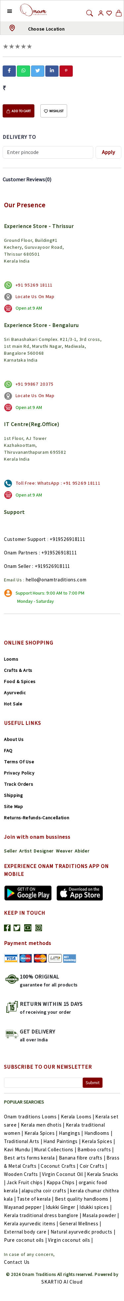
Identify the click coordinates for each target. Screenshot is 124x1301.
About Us (14, 739)
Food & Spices (20, 681)
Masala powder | (100, 1215)
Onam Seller (17, 566)
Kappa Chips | (63, 1182)
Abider (82, 851)
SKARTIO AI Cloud (61, 1282)
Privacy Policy (19, 773)
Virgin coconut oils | (70, 1240)
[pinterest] (66, 70)
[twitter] (37, 70)
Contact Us (17, 1262)
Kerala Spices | (41, 1133)
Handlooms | (98, 1133)
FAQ (8, 750)
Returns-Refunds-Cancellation (36, 817)
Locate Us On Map (35, 296)
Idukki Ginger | (62, 1207)
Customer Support (25, 539)
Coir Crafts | (93, 1166)
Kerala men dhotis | (43, 1125)
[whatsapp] (23, 70)
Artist (25, 851)
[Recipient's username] (48, 152)
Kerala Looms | (78, 1116)
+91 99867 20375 (35, 384)
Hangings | (71, 1133)
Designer (44, 851)
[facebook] (9, 70)
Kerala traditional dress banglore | (43, 1215)
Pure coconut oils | (26, 1240)
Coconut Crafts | (60, 1166)
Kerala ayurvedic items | (32, 1223)
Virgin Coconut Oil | (64, 1174)
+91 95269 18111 (34, 285)
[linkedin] (52, 70)
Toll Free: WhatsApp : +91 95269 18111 (58, 483)
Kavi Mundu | (19, 1149)
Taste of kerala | (36, 1199)
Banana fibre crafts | (82, 1158)
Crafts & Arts (18, 670)
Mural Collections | (55, 1149)
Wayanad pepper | (25, 1207)
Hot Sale (13, 704)
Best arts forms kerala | (31, 1158)
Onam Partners (21, 552)
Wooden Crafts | (23, 1174)
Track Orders (18, 784)
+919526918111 (67, 539)
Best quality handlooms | (83, 1199)
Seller (10, 851)
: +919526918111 (58, 552)
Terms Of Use (19, 761)
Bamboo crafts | (95, 1149)
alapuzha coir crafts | (45, 1190)
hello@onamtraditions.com (56, 579)
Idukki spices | (95, 1207)
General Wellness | (81, 1223)
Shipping (13, 795)
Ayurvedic (15, 692)
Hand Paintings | (62, 1141)
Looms (11, 659)
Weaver (64, 851)
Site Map (13, 806)
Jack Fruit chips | (26, 1182)
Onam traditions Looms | (32, 1116)
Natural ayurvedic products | (83, 1232)
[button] (4, 10)
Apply (108, 152)
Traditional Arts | (23, 1141)
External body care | (27, 1232)
